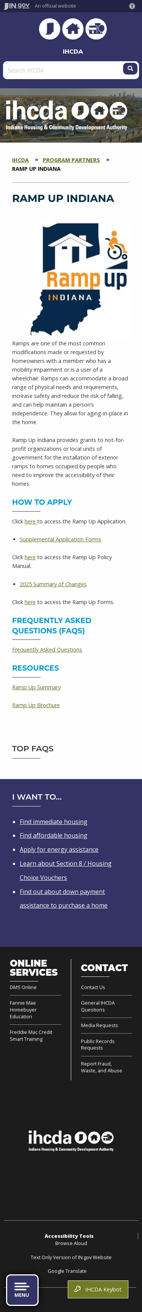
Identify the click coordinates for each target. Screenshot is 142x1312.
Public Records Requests (98, 1044)
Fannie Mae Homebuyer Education (23, 1009)
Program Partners (71, 160)
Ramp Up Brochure (36, 705)
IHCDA (73, 51)
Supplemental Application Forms (60, 539)
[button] (133, 6)
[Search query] (64, 70)
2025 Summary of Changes (53, 584)
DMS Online (23, 987)
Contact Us (93, 987)
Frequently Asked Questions (47, 649)
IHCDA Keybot (98, 1289)
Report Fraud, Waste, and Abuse (101, 1067)
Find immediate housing (53, 821)
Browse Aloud (71, 1243)
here (31, 521)
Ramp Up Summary (36, 687)
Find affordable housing (53, 835)
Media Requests (99, 1025)
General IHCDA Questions (98, 1006)
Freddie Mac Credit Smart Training (31, 1035)
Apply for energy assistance (59, 849)
